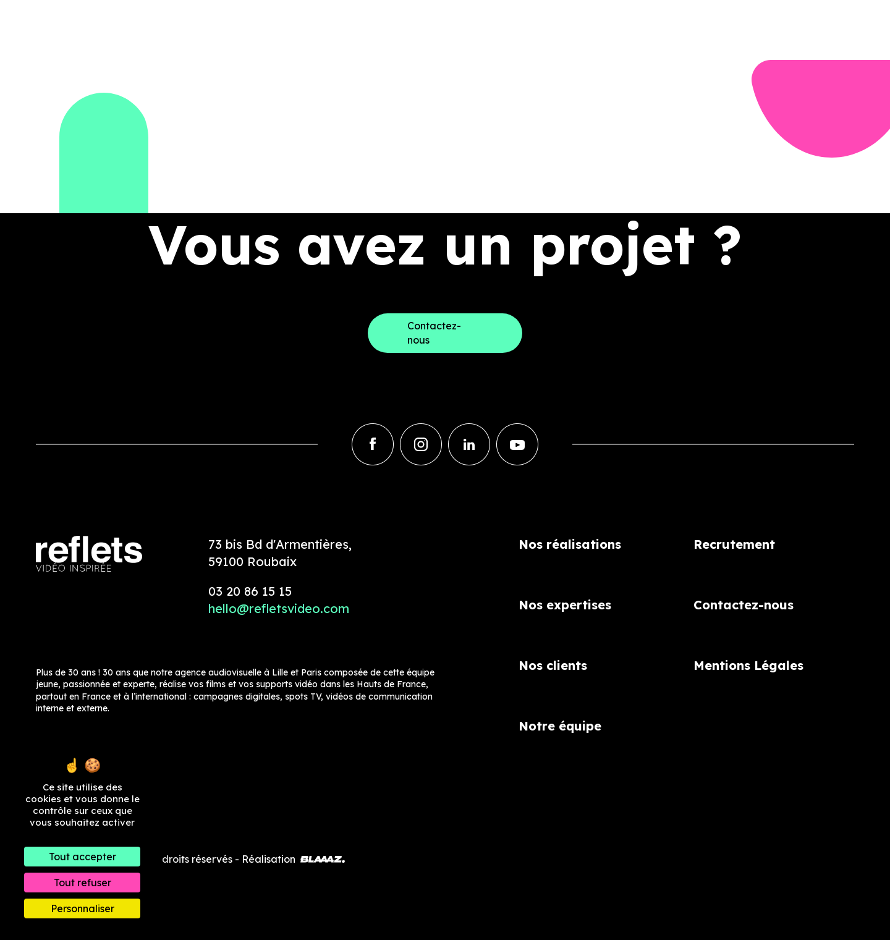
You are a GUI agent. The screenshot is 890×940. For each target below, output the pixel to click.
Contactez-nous (743, 604)
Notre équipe (560, 726)
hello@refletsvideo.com (278, 608)
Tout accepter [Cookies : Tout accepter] (82, 856)
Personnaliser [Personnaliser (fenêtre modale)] (82, 908)
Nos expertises (565, 604)
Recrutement (734, 544)
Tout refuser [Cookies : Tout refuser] (82, 882)
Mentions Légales (748, 665)
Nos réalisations (570, 544)
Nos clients (553, 665)
